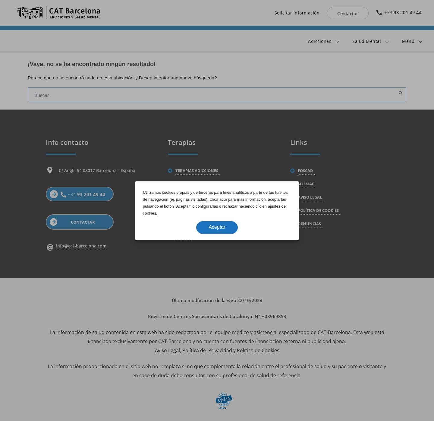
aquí (223, 199)
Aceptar (217, 227)
